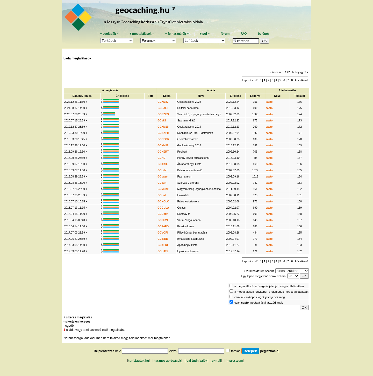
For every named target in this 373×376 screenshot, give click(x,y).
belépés (263, 33)
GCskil (161, 120)
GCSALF (162, 108)
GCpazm (162, 176)
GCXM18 (162, 145)
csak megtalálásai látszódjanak (258, 302)
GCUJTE (162, 251)
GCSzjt (161, 182)
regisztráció (269, 351)
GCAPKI (162, 245)
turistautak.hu (138, 360)
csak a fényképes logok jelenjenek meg (259, 297)
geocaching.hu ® (145, 9)
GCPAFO (163, 226)
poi (204, 33)
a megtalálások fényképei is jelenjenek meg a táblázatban (271, 291)
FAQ (244, 33)
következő (301, 80)
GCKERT (163, 151)
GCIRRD (162, 238)
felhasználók (177, 33)
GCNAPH (163, 133)
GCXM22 (162, 101)
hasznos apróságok (167, 360)
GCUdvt (162, 170)
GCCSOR (163, 139)
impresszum (234, 360)
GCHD (161, 157)
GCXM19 (162, 126)
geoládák (109, 33)
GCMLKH (163, 189)
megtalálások (142, 33)
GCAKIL (162, 164)
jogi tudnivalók (196, 360)
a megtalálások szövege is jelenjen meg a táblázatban (269, 286)
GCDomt (162, 214)
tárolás (235, 351)
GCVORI (162, 232)
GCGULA (163, 207)
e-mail (216, 360)
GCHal (161, 195)
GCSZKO (163, 114)
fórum (225, 33)
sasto (269, 101)
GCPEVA (162, 220)
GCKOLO (163, 201)
